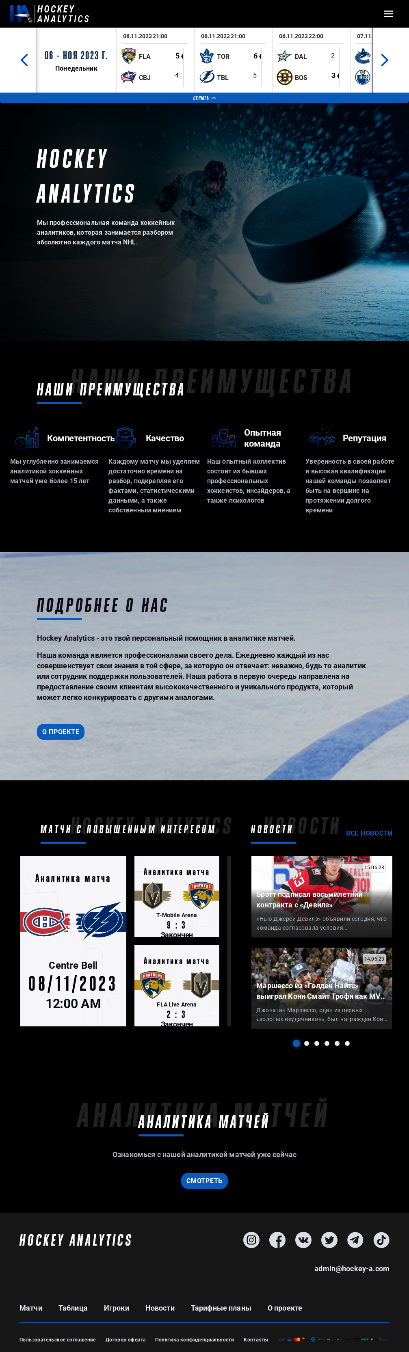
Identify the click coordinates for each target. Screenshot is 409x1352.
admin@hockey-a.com (352, 1268)
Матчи (30, 1308)
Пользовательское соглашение (57, 1340)
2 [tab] (306, 1043)
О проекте (61, 732)
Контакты (256, 1340)
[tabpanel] (322, 896)
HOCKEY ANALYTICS (76, 1240)
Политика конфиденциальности (194, 1340)
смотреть (204, 1181)
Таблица (73, 1308)
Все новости (369, 833)
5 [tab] (337, 1043)
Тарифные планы (221, 1308)
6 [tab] (347, 1043)
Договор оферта (126, 1340)
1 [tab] (296, 1043)
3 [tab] (316, 1043)
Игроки (116, 1308)
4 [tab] (327, 1043)
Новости (160, 1308)
